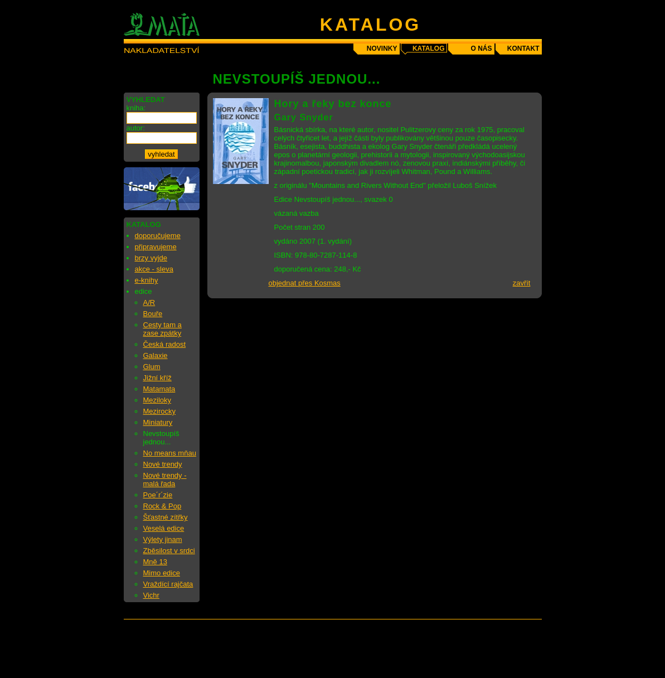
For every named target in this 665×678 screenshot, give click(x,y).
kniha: (136, 108)
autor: (136, 128)
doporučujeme (158, 235)
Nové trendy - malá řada (165, 479)
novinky (382, 48)
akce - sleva (154, 269)
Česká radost (164, 344)
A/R (149, 302)
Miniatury (158, 422)
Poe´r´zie (158, 495)
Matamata (159, 389)
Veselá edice (164, 528)
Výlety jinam (162, 539)
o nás (481, 48)
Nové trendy (162, 464)
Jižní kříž (157, 378)
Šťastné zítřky (165, 517)
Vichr (151, 595)
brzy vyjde (151, 258)
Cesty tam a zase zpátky (162, 329)
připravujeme (156, 247)
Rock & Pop (162, 506)
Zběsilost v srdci (169, 550)
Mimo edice (161, 573)
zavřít (522, 283)
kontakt (523, 48)
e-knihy (146, 280)
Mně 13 (155, 562)
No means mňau (169, 453)
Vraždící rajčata (168, 584)
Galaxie (155, 355)
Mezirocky (159, 411)
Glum (152, 366)
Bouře (153, 313)
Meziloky (157, 400)
